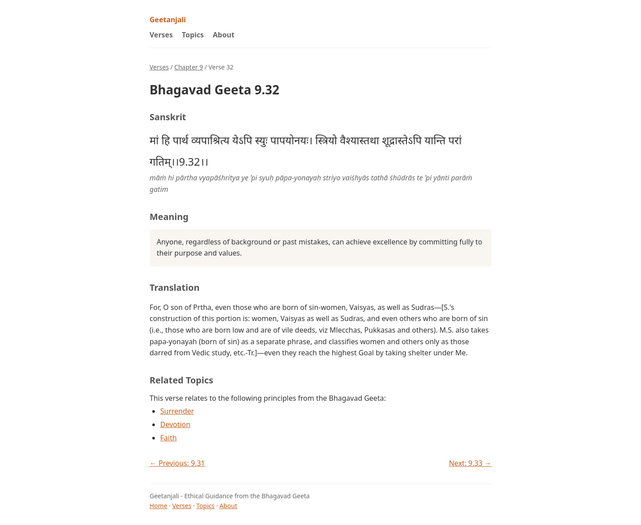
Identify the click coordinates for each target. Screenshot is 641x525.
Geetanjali (168, 19)
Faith (168, 438)
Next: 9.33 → (470, 463)
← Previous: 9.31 (177, 463)
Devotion (175, 424)
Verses (161, 35)
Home (158, 505)
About (224, 35)
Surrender (177, 411)
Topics (193, 35)
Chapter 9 (188, 67)
